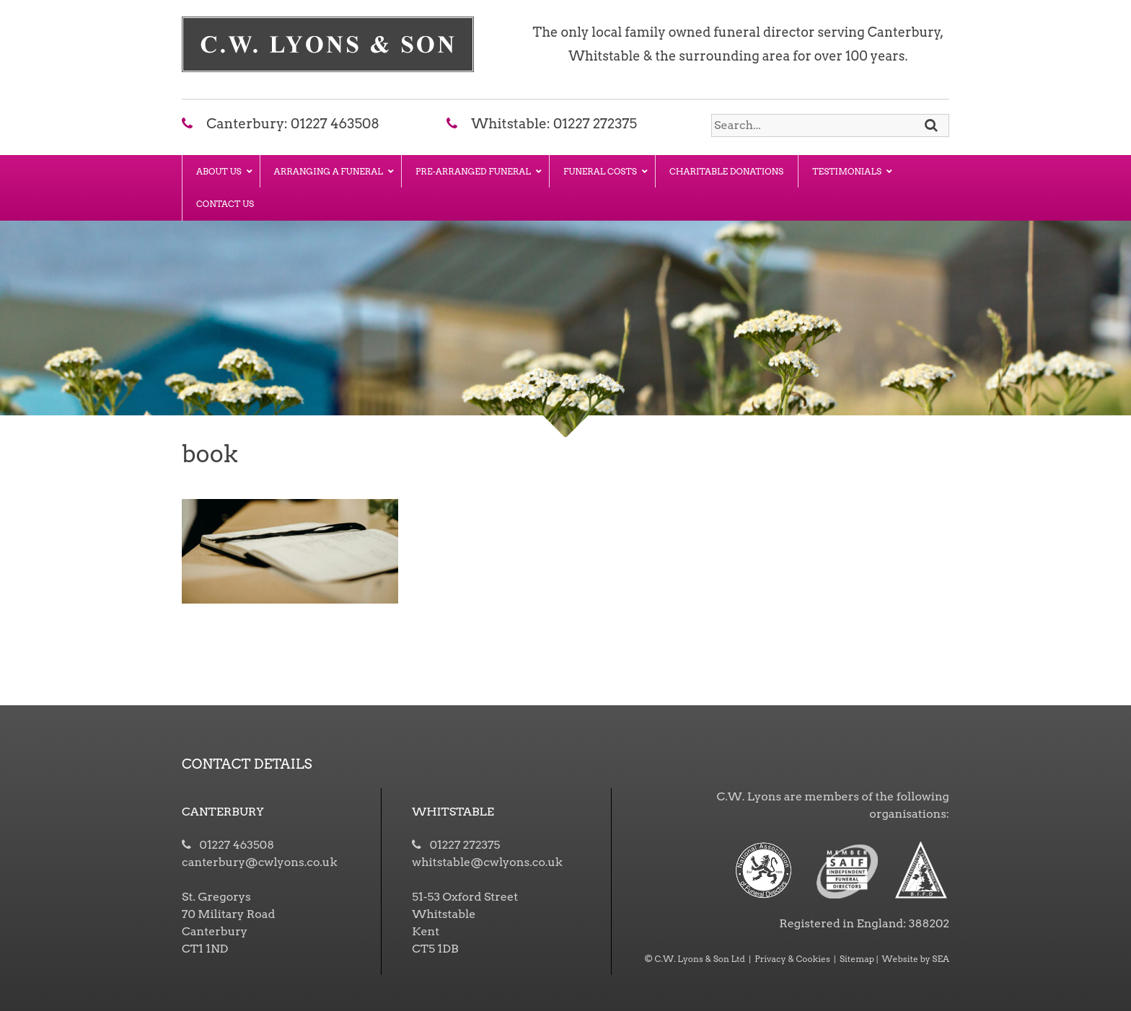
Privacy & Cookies (792, 958)
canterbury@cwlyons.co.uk (259, 862)
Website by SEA (915, 958)
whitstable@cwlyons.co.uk (487, 862)
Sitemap (857, 958)
